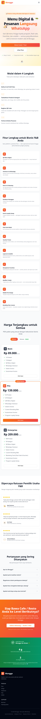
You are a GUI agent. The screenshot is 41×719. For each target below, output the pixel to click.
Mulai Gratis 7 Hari (20, 45)
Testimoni (3, 690)
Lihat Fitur (20, 50)
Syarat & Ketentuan (9, 714)
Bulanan (14, 339)
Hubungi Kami (4, 704)
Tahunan (24, 339)
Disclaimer (34, 714)
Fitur (2, 686)
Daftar (2, 695)
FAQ (2, 693)
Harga (2, 688)
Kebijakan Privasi (18, 714)
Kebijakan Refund (26, 714)
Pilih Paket (20, 376)
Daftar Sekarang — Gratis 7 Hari (20, 625)
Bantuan (3, 702)
